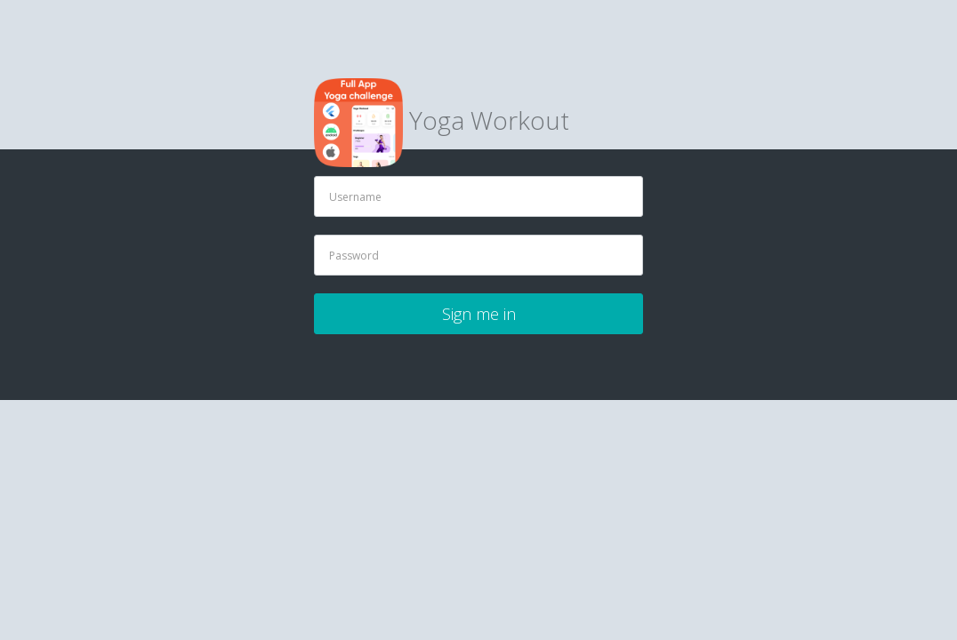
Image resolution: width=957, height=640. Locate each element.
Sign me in (479, 313)
